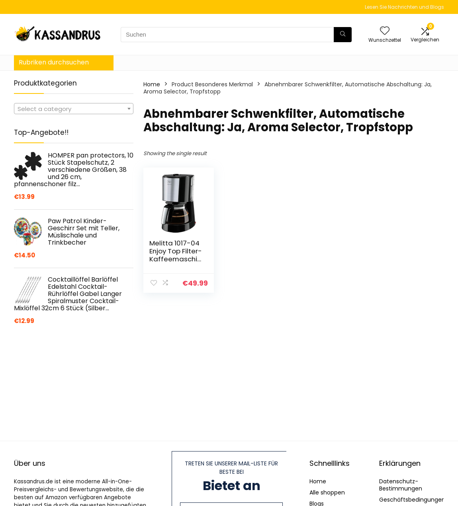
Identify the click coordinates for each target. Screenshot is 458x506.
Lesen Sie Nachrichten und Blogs (404, 7)
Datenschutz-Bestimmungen (400, 484)
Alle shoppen (327, 492)
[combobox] (73, 108)
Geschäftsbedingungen (412, 500)
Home (151, 84)
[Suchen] (343, 34)
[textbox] (73, 109)
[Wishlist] (384, 31)
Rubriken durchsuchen (54, 62)
